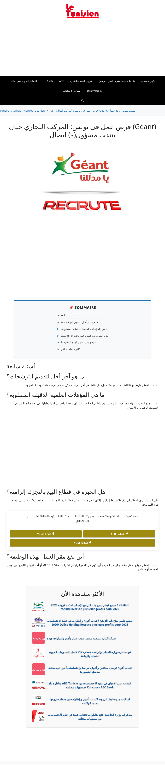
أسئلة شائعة (67, 315)
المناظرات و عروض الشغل (27, 81)
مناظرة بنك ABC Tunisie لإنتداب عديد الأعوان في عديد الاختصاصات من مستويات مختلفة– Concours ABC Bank (89, 685)
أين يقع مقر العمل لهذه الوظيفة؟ (79, 342)
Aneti (50, 81)
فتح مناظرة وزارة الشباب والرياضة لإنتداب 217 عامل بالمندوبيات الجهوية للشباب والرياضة (89, 654)
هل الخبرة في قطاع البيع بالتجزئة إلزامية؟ (84, 336)
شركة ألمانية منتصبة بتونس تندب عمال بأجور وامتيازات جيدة (81, 638)
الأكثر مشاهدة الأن (71, 349)
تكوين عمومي (148, 81)
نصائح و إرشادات (71, 90)
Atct (61, 81)
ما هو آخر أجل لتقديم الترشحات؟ (79, 322)
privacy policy (94, 90)
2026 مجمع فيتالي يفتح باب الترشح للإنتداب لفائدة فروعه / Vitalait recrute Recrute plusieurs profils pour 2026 (90, 607)
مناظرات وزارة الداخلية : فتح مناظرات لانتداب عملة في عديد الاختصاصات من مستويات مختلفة (90, 716)
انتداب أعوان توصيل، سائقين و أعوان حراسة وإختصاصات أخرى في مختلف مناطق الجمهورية (89, 670)
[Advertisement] (82, 49)
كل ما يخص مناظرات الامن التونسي (117, 81)
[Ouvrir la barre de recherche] (82, 100)
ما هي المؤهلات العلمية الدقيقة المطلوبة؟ (84, 329)
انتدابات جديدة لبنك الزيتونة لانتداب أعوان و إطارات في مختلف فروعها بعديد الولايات (90, 701)
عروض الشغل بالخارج (81, 81)
